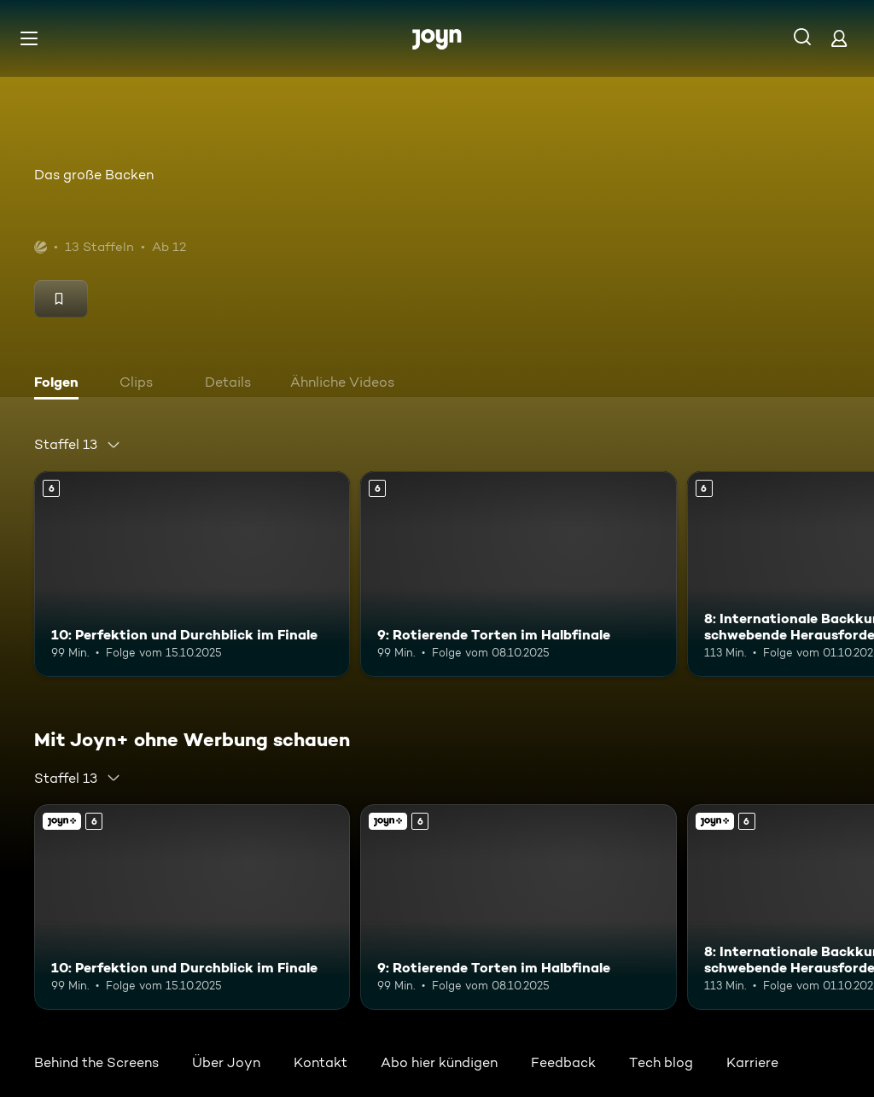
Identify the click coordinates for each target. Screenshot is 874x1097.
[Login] (839, 38)
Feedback (563, 1062)
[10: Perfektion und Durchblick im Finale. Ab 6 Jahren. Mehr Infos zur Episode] (192, 574)
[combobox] (78, 444)
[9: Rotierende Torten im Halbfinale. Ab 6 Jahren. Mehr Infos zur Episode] (518, 574)
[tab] (60, 384)
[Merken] (61, 299)
